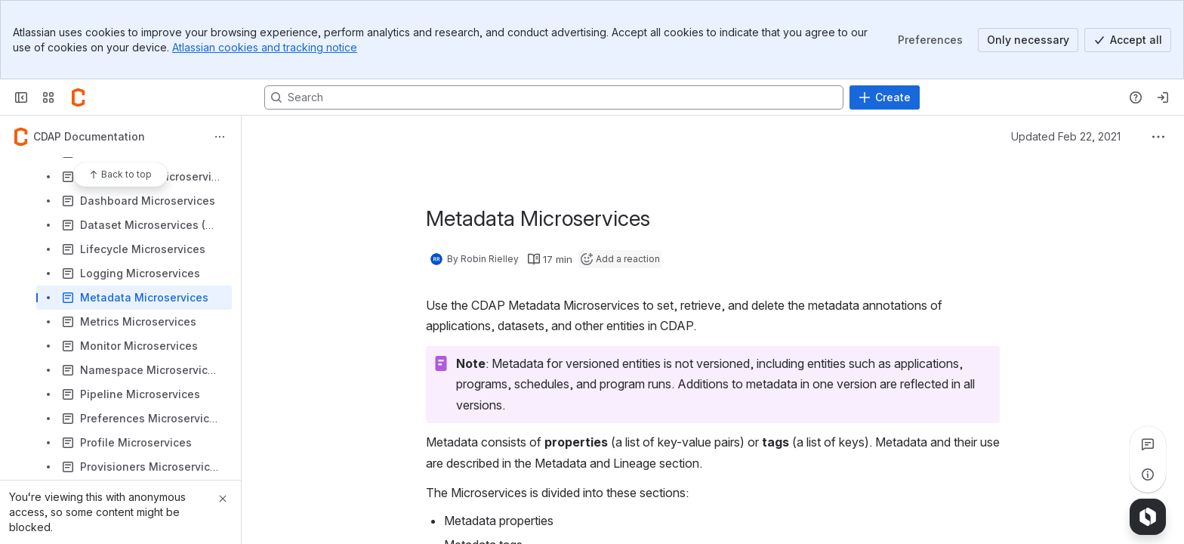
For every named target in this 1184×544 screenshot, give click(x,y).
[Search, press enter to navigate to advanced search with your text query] (553, 97)
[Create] (884, 97)
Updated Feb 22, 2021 (1066, 136)
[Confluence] (78, 97)
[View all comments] (1148, 444)
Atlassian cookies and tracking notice (264, 47)
